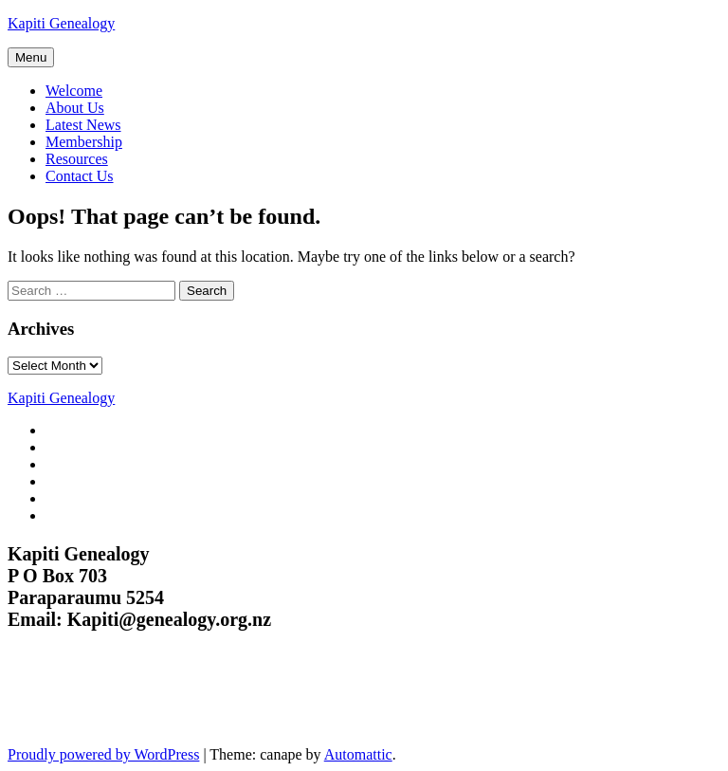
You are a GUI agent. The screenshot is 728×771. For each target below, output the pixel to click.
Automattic (358, 754)
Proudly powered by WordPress (103, 754)
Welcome (74, 91)
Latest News (83, 125)
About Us (75, 108)
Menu (30, 57)
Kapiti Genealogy (61, 23)
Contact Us (80, 176)
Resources (77, 159)
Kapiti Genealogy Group (130, 699)
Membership (84, 142)
